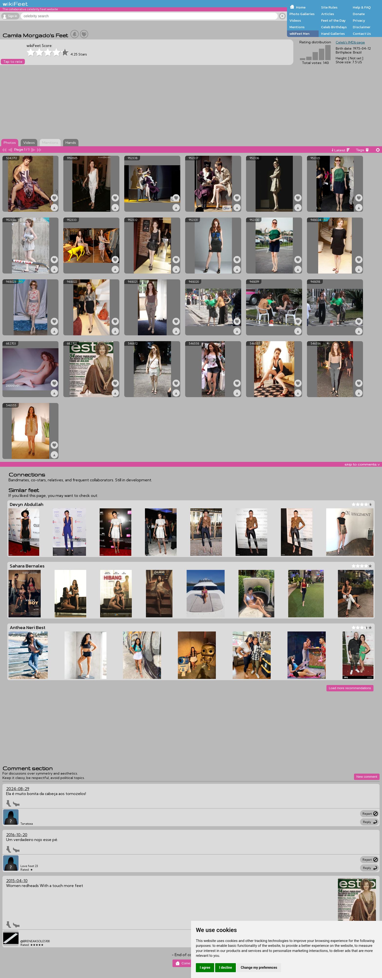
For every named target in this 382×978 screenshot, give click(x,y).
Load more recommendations (350, 688)
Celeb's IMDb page (350, 42)
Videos (295, 20)
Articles (327, 14)
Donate (359, 14)
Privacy (359, 20)
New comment (366, 776)
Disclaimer (361, 27)
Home (301, 7)
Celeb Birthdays (334, 27)
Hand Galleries (333, 33)
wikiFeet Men (299, 33)
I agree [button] (205, 967)
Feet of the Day (333, 20)
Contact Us (362, 33)
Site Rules (329, 7)
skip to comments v (362, 464)
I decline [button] (225, 967)
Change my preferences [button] (259, 967)
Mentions (297, 27)
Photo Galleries (302, 14)
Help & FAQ (362, 7)
